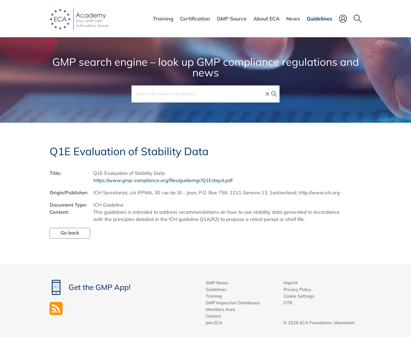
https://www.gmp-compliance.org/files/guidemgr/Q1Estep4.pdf (163, 180)
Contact (213, 316)
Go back (70, 233)
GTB (288, 302)
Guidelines (216, 289)
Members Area (220, 309)
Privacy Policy (297, 289)
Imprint (291, 282)
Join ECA (214, 322)
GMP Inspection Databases (233, 302)
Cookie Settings (299, 296)
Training (214, 296)
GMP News (217, 282)
